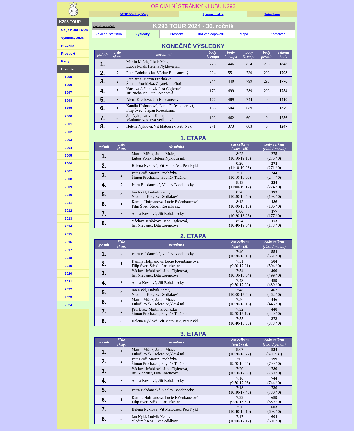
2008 (68, 179)
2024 (68, 305)
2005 (68, 155)
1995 (68, 77)
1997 (68, 92)
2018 (68, 258)
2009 (68, 187)
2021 (68, 281)
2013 (68, 218)
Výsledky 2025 (72, 38)
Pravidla (67, 45)
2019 (68, 266)
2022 (68, 289)
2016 (68, 242)
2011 (68, 203)
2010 (68, 195)
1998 (68, 100)
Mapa (244, 34)
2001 (68, 124)
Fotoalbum (272, 14)
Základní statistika (109, 34)
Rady (65, 61)
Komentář (278, 34)
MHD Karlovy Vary (134, 14)
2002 (68, 132)
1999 (68, 108)
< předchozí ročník (104, 26)
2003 (68, 140)
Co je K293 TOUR (74, 30)
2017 (68, 250)
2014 (68, 226)
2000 (68, 116)
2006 (68, 163)
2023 (68, 297)
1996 (68, 85)
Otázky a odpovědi (209, 34)
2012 (68, 210)
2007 (68, 171)
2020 (68, 273)
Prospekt (68, 53)
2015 (68, 234)
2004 (68, 147)
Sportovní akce (213, 14)
